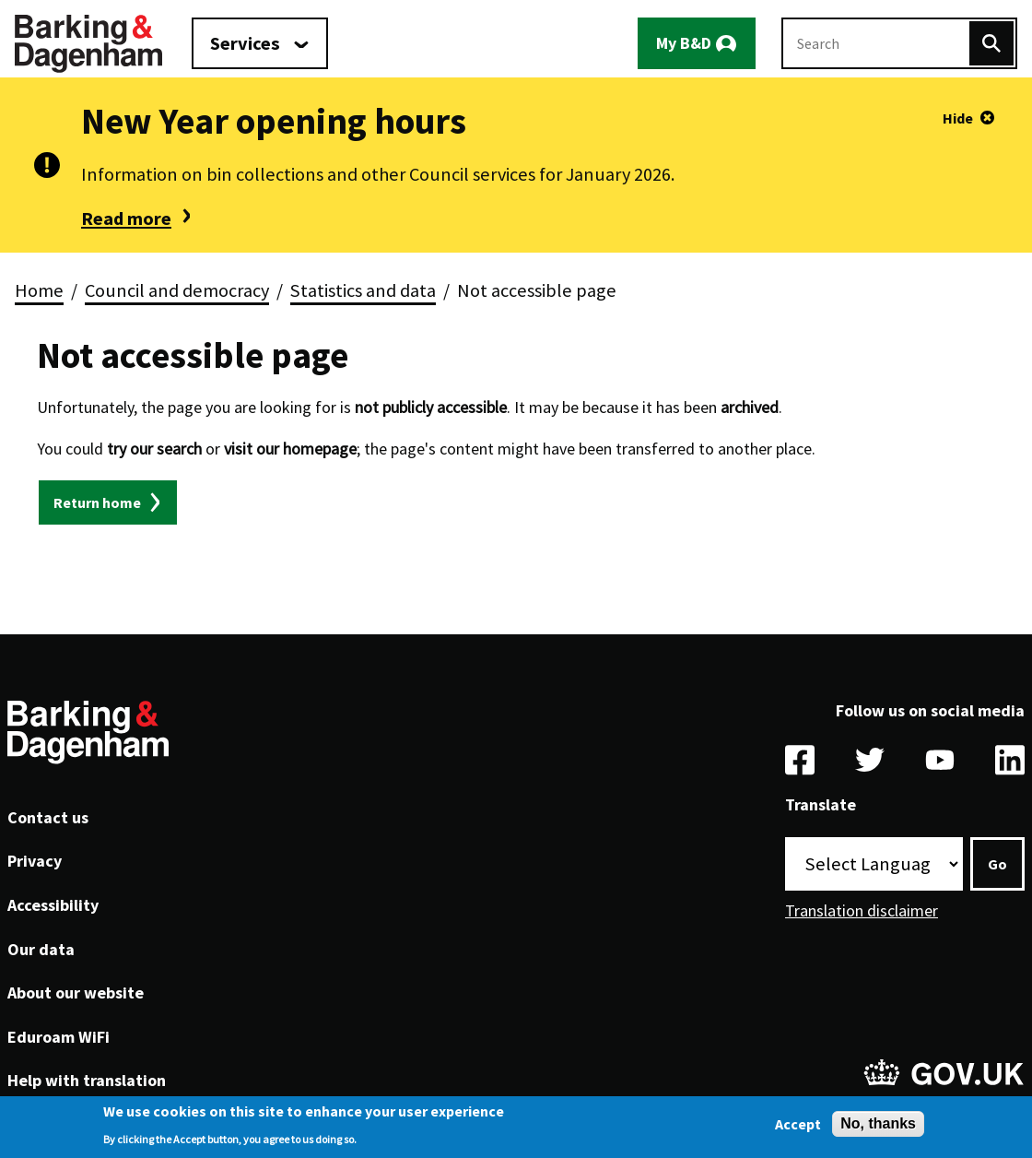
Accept (798, 1127)
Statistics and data (363, 290)
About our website (75, 992)
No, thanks (878, 1127)
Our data (41, 949)
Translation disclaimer (861, 910)
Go (997, 864)
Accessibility (53, 905)
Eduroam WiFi (58, 1036)
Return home (97, 502)
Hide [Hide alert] (958, 118)
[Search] (991, 43)
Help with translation (86, 1080)
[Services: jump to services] (260, 43)
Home (39, 290)
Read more (126, 218)
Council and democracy (177, 290)
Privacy (34, 860)
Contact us (47, 817)
